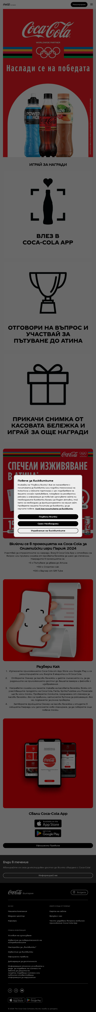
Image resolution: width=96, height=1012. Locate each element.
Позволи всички (48, 516)
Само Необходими (48, 523)
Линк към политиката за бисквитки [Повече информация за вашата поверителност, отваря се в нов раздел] (54, 509)
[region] (48, 506)
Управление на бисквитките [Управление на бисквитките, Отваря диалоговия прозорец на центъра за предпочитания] (48, 530)
